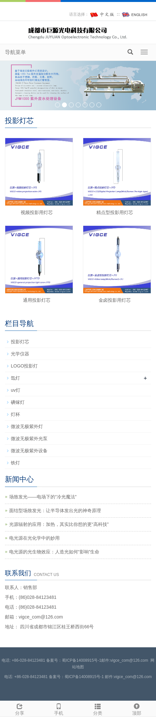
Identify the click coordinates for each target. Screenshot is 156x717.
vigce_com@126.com (133, 676)
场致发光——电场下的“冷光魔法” (42, 496)
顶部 (136, 708)
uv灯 (15, 390)
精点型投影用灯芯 (114, 212)
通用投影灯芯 (36, 300)
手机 (58, 708)
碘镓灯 (18, 402)
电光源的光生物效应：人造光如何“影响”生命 (54, 551)
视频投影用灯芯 (37, 212)
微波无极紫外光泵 (29, 438)
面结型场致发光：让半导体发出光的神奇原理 (55, 510)
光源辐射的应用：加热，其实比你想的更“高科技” (58, 524)
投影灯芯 (20, 341)
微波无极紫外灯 (27, 426)
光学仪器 (20, 353)
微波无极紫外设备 (29, 450)
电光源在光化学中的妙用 (34, 538)
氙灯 (15, 378)
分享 (19, 708)
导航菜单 (15, 52)
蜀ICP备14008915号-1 (81, 660)
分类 (97, 708)
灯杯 (15, 414)
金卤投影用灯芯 (115, 300)
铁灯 (15, 462)
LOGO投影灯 (24, 365)
